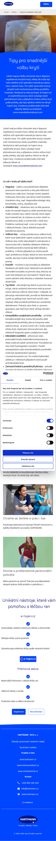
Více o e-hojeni (28, 659)
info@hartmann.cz (30, 788)
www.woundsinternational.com (27, 166)
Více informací (36, 712)
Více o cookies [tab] (46, 380)
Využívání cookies (27, 747)
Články (14, 12)
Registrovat (19, 712)
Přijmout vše (28, 453)
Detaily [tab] (28, 380)
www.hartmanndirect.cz (28, 765)
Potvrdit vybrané (28, 459)
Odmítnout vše (28, 466)
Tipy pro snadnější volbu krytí (30, 12)
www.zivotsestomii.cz (28, 771)
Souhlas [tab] (9, 380)
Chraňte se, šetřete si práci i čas (24, 518)
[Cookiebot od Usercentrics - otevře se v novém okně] (43, 373)
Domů (6, 12)
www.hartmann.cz (28, 759)
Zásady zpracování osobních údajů (28, 741)
